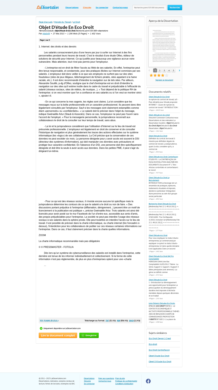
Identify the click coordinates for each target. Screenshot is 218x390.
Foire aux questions (106, 378)
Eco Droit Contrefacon (159, 350)
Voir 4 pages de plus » (49, 320)
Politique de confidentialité (126, 381)
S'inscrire (87, 7)
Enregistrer (89, 335)
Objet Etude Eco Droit (159, 355)
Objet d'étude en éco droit (159, 115)
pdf (118, 320)
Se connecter (102, 7)
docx (131, 320)
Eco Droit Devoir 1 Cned (160, 338)
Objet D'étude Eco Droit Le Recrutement (159, 179)
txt (107, 320)
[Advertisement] (90, 176)
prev (149, 70)
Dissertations (71, 7)
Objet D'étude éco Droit (158, 235)
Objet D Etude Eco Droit (160, 361)
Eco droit (153, 344)
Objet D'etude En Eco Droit (159, 97)
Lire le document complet (58, 335)
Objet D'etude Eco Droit (158, 136)
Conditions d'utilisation (124, 383)
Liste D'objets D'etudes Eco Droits (162, 303)
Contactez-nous (120, 7)
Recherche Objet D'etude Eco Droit (162, 204)
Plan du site (120, 378)
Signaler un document (164, 80)
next (179, 70)
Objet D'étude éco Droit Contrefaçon (163, 156)
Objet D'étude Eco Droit (158, 280)
